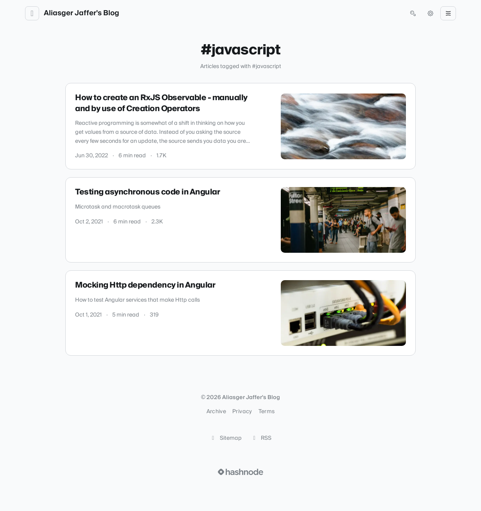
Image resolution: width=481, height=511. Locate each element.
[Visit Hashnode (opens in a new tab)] (240, 472)
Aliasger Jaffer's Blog (81, 13)
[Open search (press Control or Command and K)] (413, 13)
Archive (216, 411)
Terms (266, 411)
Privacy (242, 411)
